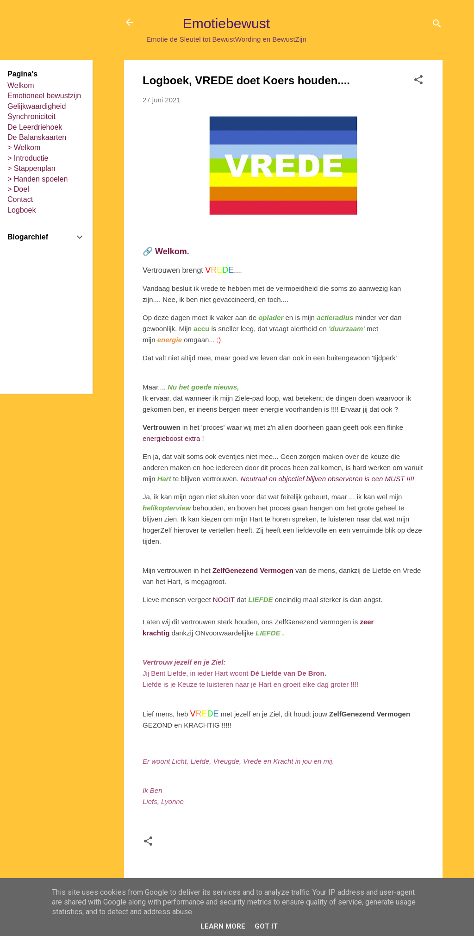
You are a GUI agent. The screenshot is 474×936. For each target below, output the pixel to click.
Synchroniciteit (31, 116)
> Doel (18, 189)
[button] (418, 81)
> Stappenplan (31, 168)
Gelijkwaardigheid (36, 106)
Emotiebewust (226, 23)
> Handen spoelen (37, 179)
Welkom (20, 85)
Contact (20, 199)
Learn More (222, 926)
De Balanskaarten (36, 137)
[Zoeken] (437, 25)
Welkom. (172, 251)
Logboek (21, 210)
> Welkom (23, 147)
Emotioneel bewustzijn (44, 96)
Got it (266, 926)
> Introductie (28, 158)
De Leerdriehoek (34, 127)
